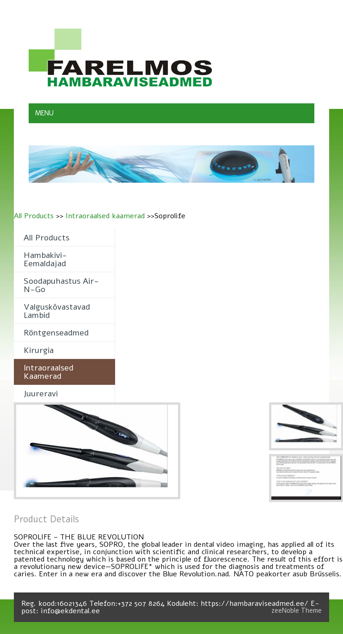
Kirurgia (39, 350)
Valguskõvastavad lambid (57, 311)
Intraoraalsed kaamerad (105, 216)
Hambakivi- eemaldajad (45, 259)
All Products (34, 216)
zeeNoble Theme (296, 610)
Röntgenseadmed (56, 332)
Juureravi (41, 393)
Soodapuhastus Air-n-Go (61, 285)
